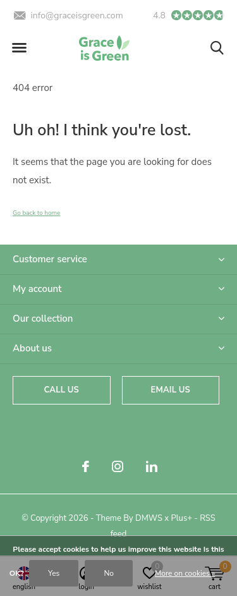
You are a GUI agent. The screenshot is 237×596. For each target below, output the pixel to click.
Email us (170, 390)
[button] (19, 48)
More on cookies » (185, 573)
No (109, 573)
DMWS (148, 518)
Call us (61, 390)
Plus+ (181, 518)
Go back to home (36, 213)
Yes (53, 573)
